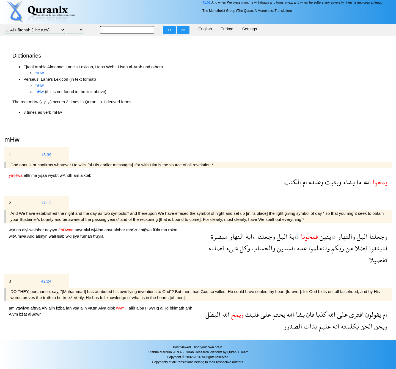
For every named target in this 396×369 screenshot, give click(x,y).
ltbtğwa (146, 229)
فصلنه (216, 248)
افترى (356, 314)
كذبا (320, 314)
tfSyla (98, 236)
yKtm (93, 308)
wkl (69, 236)
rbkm (172, 229)
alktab (85, 175)
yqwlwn (23, 308)
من (348, 248)
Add (31, 236)
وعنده (315, 182)
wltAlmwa (18, 236)
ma (34, 175)
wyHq (154, 308)
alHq (165, 308)
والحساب (262, 248)
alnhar (120, 229)
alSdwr (34, 314)
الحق (366, 326)
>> (183, 30)
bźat (23, 314)
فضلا (360, 248)
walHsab (57, 236)
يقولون (372, 314)
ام (304, 182)
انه (335, 326)
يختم (278, 314)
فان (309, 314)
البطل (213, 314)
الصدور (293, 326)
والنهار (345, 236)
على (342, 314)
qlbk (112, 308)
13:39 (46, 154)
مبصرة (219, 236)
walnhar (37, 229)
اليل (361, 236)
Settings (249, 28)
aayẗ (79, 229)
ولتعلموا (318, 248)
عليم (324, 326)
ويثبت (332, 182)
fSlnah (86, 236)
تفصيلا (378, 260)
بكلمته (349, 326)
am (76, 175)
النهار (236, 236)
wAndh (66, 175)
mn (164, 229)
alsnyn (42, 236)
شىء (231, 248)
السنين (285, 248)
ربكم (337, 248)
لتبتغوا (377, 248)
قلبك (251, 314)
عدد (301, 248)
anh (188, 308)
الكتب (292, 182)
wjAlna (15, 229)
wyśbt (54, 175)
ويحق (380, 326)
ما (358, 182)
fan (69, 308)
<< (169, 30)
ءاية (293, 236)
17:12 (46, 202)
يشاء (348, 182)
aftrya (36, 308)
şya (77, 236)
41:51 (206, 2)
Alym (14, 314)
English (205, 28)
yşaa (43, 175)
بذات (309, 326)
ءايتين (327, 236)
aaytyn (51, 229)
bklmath (177, 308)
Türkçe (227, 28)
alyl (25, 229)
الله (366, 182)
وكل (244, 248)
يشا (299, 314)
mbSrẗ (132, 229)
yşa (77, 308)
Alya (102, 308)
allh (27, 175)
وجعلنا (377, 236)
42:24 (46, 281)
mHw (39, 72)
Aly (45, 308)
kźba (61, 308)
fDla (157, 229)
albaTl (142, 308)
